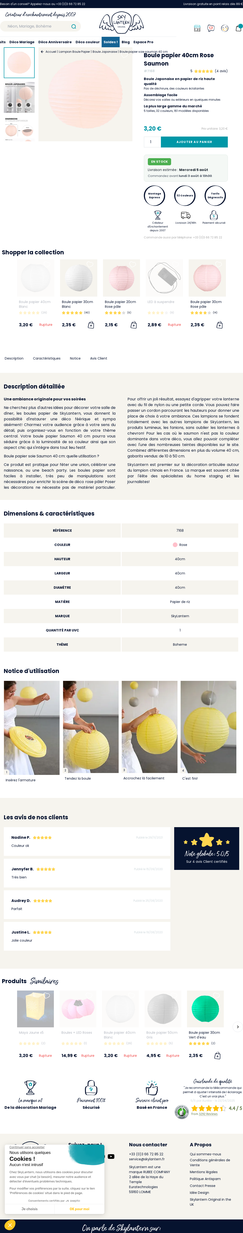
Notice (75, 358)
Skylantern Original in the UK (210, 1202)
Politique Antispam (205, 1178)
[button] (238, 1027)
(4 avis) (221, 71)
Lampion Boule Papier (74, 52)
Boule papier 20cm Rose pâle (120, 304)
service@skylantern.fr (147, 1159)
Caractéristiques (47, 358)
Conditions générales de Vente (210, 1162)
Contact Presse (202, 1185)
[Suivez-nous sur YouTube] (111, 1156)
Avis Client (98, 358)
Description (14, 358)
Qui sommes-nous (205, 1154)
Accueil (51, 52)
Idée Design (199, 1192)
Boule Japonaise (105, 52)
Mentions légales (204, 1172)
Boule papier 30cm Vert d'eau (204, 1035)
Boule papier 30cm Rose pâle (206, 304)
